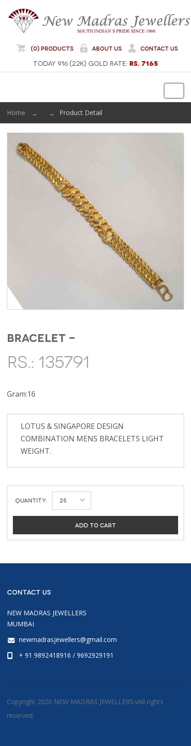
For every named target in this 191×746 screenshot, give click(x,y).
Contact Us (152, 48)
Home (16, 112)
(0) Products (45, 48)
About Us (100, 48)
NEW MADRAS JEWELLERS (99, 21)
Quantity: (31, 500)
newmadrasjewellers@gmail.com (68, 639)
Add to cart (95, 524)
